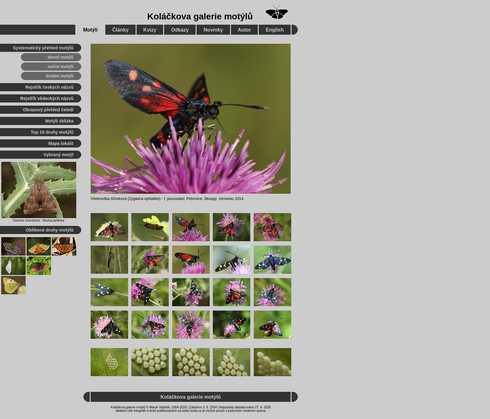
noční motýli (60, 66)
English (275, 29)
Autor (244, 29)
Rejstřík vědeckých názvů (46, 98)
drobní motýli (59, 75)
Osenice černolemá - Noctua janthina (38, 220)
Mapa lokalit (60, 143)
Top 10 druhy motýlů (52, 132)
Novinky (213, 29)
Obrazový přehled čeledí (48, 109)
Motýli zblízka (59, 120)
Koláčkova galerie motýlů (200, 16)
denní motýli (60, 57)
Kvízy (150, 29)
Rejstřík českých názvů (49, 87)
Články (120, 29)
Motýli (90, 29)
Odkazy (180, 29)
